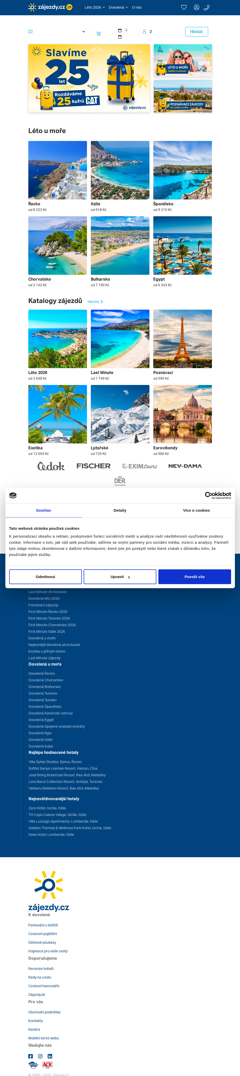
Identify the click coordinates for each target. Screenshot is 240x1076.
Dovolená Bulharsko (45, 686)
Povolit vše (194, 577)
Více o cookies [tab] (196, 510)
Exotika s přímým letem (46, 651)
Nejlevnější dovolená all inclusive (54, 644)
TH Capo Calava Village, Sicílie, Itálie (57, 814)
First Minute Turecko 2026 (49, 618)
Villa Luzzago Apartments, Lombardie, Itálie (63, 821)
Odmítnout (45, 577)
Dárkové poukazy (42, 942)
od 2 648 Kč (37, 378)
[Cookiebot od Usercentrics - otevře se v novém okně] (208, 495)
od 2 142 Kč (37, 285)
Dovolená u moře (42, 638)
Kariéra (34, 1029)
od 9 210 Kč (162, 210)
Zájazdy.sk (36, 994)
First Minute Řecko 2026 (47, 611)
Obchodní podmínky (44, 1012)
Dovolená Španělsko (45, 706)
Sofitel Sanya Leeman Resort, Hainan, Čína (63, 768)
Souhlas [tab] (43, 510)
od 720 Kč (98, 454)
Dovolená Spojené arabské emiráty (57, 726)
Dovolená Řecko (42, 673)
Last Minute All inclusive (47, 592)
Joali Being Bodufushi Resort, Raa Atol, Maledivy (67, 775)
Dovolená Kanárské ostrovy (51, 713)
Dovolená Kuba (41, 746)
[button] (95, 7)
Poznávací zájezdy (43, 605)
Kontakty (35, 1020)
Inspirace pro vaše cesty (48, 951)
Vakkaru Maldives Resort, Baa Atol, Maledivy (64, 788)
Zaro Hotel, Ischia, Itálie (47, 808)
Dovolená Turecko (43, 693)
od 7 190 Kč (100, 285)
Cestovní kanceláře (43, 986)
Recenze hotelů (41, 968)
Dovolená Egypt (41, 720)
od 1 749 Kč (100, 378)
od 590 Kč (161, 378)
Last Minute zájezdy (44, 658)
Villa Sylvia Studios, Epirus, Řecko (55, 761)
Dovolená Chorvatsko (46, 680)
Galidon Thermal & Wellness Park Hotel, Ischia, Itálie (70, 828)
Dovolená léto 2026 (43, 598)
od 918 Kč (98, 210)
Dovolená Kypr (40, 733)
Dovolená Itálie (41, 739)
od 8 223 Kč (37, 210)
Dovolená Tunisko (43, 700)
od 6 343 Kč (162, 285)
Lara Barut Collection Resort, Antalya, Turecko (65, 781)
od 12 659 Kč (38, 454)
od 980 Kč (161, 454)
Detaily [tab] (120, 510)
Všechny (95, 302)
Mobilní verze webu (43, 1038)
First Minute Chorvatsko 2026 (52, 625)
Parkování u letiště (43, 925)
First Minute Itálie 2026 (46, 631)
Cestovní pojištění (42, 933)
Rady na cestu (39, 977)
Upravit (120, 577)
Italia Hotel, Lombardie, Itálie (51, 834)
